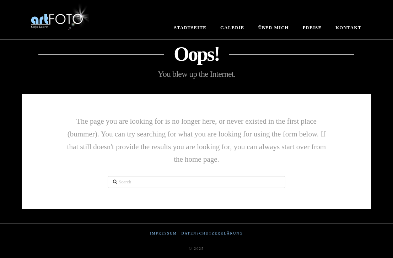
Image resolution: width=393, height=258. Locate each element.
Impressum (163, 233)
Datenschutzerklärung (212, 233)
